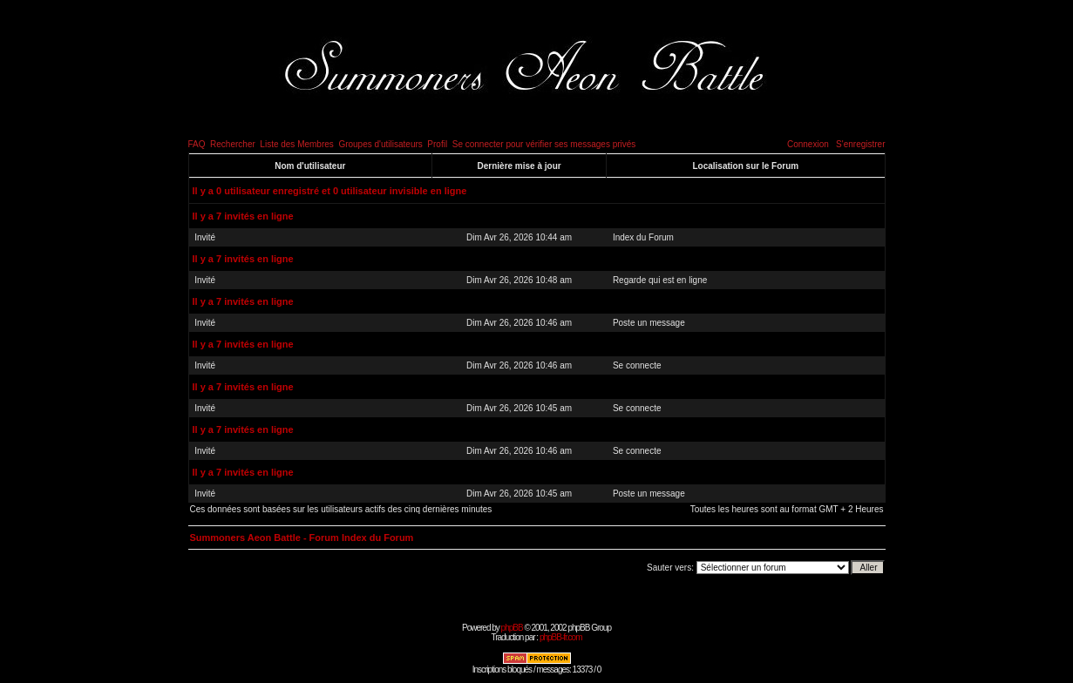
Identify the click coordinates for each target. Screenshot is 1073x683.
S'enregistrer (860, 144)
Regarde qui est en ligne (660, 280)
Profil (437, 144)
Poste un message (649, 323)
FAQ (197, 144)
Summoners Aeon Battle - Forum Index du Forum (302, 537)
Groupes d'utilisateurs (380, 144)
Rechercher (232, 144)
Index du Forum (643, 237)
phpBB (512, 627)
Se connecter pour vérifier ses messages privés (544, 144)
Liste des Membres (296, 144)
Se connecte (637, 365)
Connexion (808, 144)
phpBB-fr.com (561, 637)
